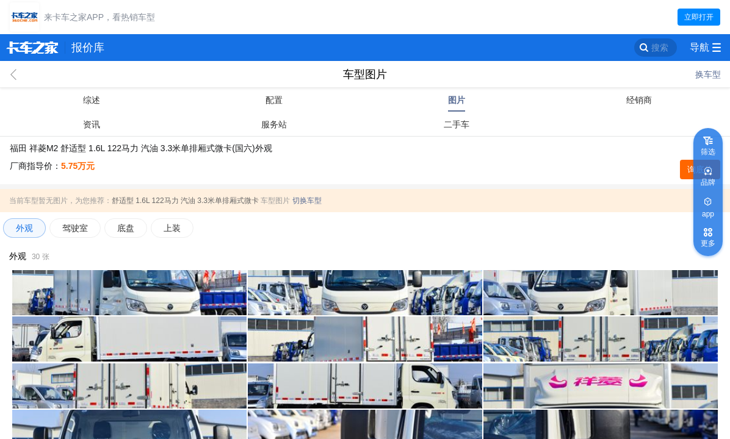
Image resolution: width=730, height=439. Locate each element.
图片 (456, 100)
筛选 (708, 152)
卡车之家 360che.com (32, 47)
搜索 (659, 47)
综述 (91, 100)
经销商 (639, 100)
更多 (708, 243)
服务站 (274, 124)
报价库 (87, 47)
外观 (24, 228)
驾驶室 (75, 228)
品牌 (708, 182)
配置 (274, 100)
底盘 (125, 228)
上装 (172, 228)
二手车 (456, 124)
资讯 (91, 124)
